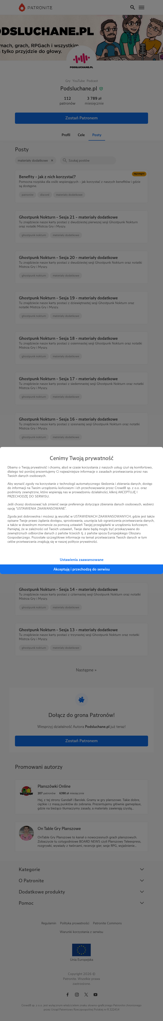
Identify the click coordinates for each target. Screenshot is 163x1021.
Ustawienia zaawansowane (81, 559)
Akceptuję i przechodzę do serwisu (81, 569)
